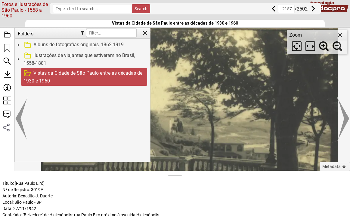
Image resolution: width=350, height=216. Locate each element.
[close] (340, 35)
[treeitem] (81, 45)
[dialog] (317, 42)
